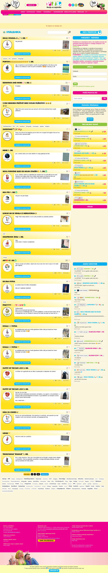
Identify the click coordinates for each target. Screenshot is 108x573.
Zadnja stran (44, 474)
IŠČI (105, 98)
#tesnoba (4, 488)
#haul (48, 481)
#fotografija (20, 58)
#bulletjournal (19, 479)
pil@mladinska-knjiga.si (14, 532)
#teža (9, 488)
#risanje (5, 257)
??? (86, 12)
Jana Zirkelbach (7, 536)
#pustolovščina (29, 486)
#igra (70, 481)
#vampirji (21, 488)
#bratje (13, 479)
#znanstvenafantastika (7, 491)
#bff (9, 479)
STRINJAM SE (54, 570)
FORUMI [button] (38, 12)
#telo (102, 486)
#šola (70, 486)
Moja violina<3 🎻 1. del (83, 168)
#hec (52, 481)
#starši (88, 486)
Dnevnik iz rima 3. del (82, 138)
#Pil (9, 58)
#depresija (38, 479)
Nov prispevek (90, 32)
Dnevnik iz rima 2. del (82, 160)
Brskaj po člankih (70, 12)
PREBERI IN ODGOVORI (22, 54)
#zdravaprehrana (76, 488)
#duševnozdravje (89, 479)
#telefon (98, 486)
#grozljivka (36, 481)
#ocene (46, 483)
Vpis (75, 84)
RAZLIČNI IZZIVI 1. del (82, 200)
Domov (23, 12)
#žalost (68, 488)
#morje (21, 483)
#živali (4, 302)
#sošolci (75, 486)
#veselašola (27, 488)
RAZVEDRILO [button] (47, 12)
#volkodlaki (33, 488)
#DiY (14, 126)
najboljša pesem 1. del (94, 348)
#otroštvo (64, 483)
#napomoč (28, 483)
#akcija (4, 479)
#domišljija (62, 479)
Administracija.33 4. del (83, 131)
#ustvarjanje (35, 126)
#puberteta (21, 486)
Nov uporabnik (77, 86)
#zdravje (84, 488)
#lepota (87, 481)
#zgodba (90, 488)
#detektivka (45, 479)
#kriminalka (81, 481)
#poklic (84, 483)
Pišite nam (80, 12)
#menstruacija (10, 483)
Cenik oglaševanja (46, 540)
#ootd (59, 483)
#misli (17, 483)
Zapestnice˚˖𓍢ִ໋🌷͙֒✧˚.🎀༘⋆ (95, 304)
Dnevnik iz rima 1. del (82, 193)
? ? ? (90, 119)
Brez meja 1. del (93, 363)
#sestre (61, 486)
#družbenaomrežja (72, 479)
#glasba (42, 126)
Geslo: (75, 76)
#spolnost (82, 486)
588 (38, 474)
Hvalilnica (12, 32)
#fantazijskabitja (5, 481)
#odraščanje (53, 483)
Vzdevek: (75, 71)
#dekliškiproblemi (7, 126)
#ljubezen (98, 481)
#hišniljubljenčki (59, 481)
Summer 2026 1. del (81, 146)
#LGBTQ (92, 481)
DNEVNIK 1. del (90, 269)
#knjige (75, 481)
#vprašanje (41, 488)
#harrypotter (43, 481)
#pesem (70, 483)
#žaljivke (53, 488)
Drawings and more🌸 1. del (85, 153)
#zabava (47, 488)
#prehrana (95, 483)
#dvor (96, 479)
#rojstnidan (55, 486)
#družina (5, 58)
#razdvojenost (37, 486)
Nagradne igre (58, 12)
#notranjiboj (35, 483)
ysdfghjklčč (94, 290)
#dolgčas (47, 126)
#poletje (89, 483)
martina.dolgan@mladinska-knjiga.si (51, 538)
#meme (4, 483)
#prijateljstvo (6, 486)
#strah (92, 486)
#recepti (44, 486)
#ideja (66, 481)
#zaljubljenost (61, 488)
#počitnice (14, 58)
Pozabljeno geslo (88, 86)
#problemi (14, 486)
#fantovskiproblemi (15, 481)
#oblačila (41, 483)
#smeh (65, 486)
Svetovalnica (30, 12)
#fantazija (101, 479)
